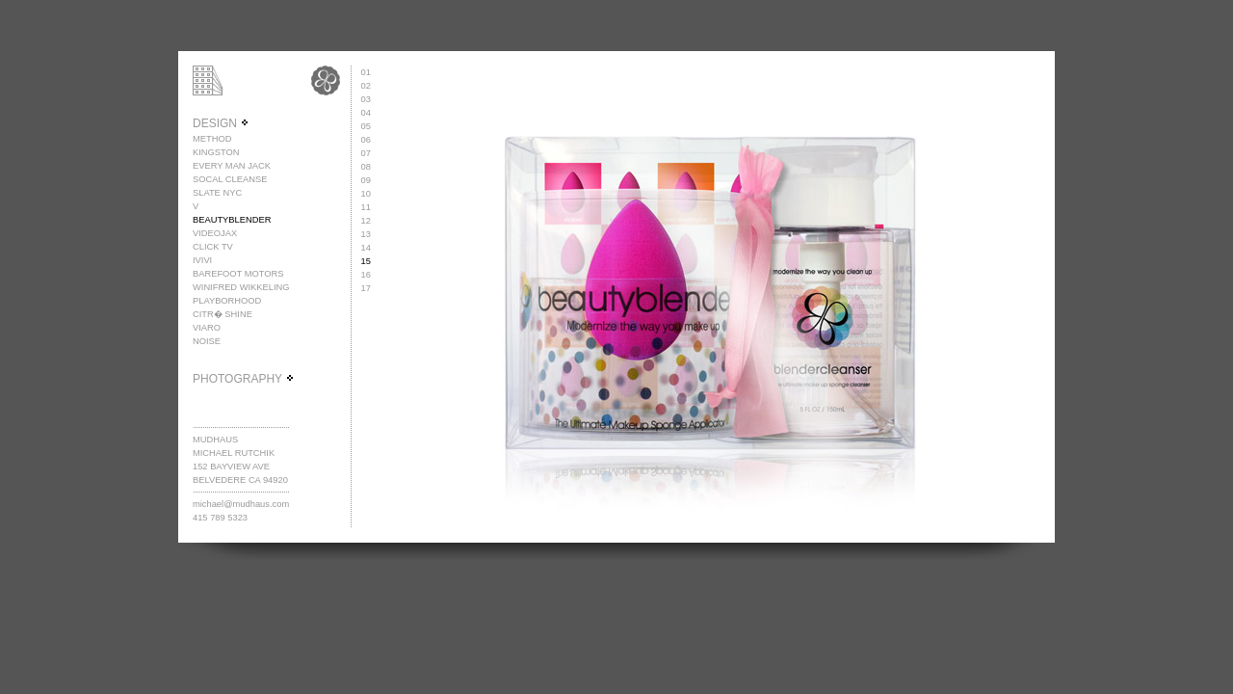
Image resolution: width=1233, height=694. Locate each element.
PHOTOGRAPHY (244, 379)
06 (366, 140)
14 (366, 248)
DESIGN (221, 123)
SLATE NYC (217, 193)
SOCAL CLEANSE (230, 179)
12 (366, 221)
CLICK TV (213, 247)
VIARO (207, 328)
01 (366, 72)
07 (366, 153)
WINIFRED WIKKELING (241, 287)
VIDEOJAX (215, 233)
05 (366, 126)
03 (366, 99)
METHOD (212, 139)
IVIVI (202, 260)
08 (366, 167)
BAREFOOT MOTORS (238, 274)
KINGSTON (216, 152)
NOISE (207, 341)
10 (366, 194)
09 (366, 180)
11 (366, 207)
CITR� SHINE (222, 314)
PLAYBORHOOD (227, 301)
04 (366, 113)
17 (366, 288)
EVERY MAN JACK (232, 166)
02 (366, 86)
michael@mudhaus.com (241, 504)
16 (366, 275)
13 (366, 234)
